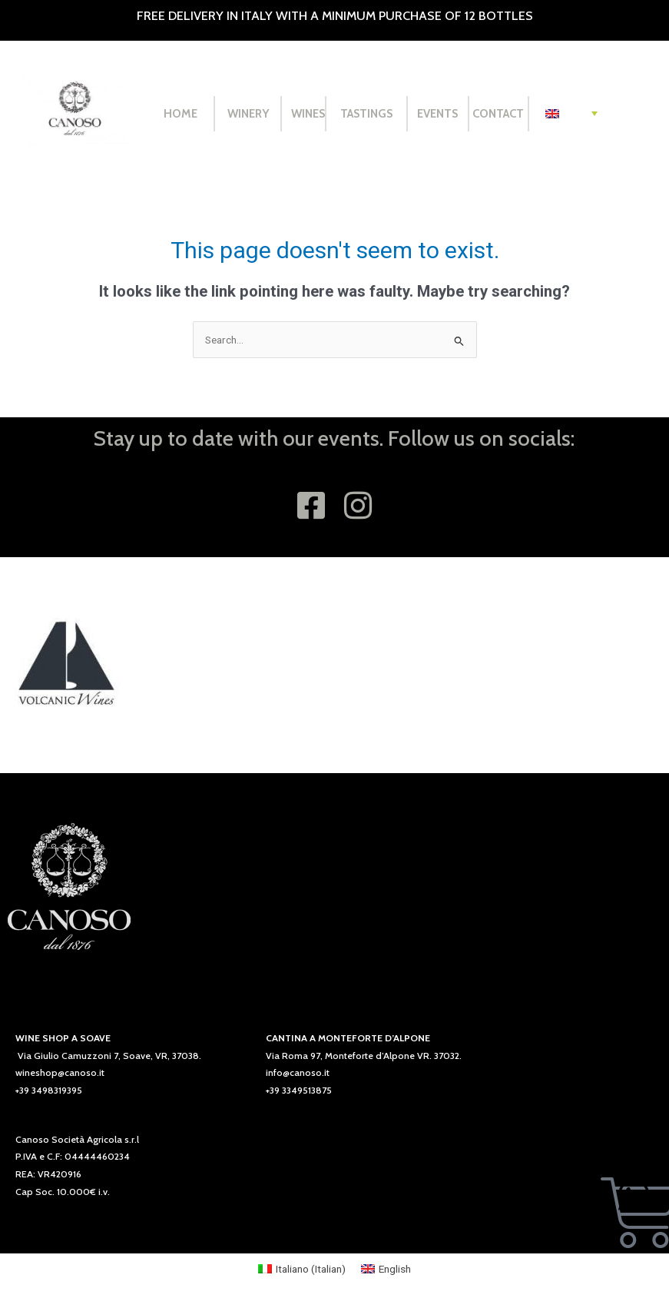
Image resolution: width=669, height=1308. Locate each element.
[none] (571, 114)
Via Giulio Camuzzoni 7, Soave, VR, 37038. (109, 1055)
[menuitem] (571, 114)
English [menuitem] (395, 1269)
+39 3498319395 (48, 1090)
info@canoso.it (298, 1072)
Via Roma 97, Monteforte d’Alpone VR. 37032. (364, 1055)
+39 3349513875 (299, 1090)
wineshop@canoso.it (59, 1072)
